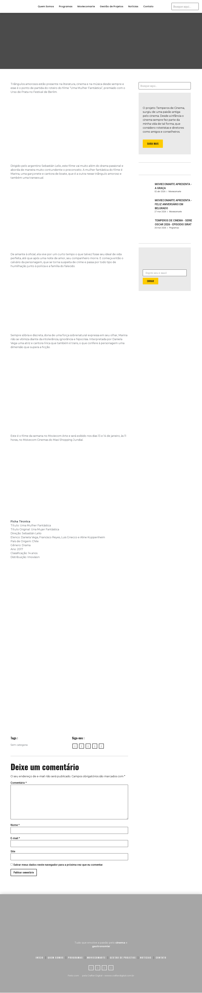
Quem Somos (46, 6)
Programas (65, 6)
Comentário (19, 783)
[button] (153, 144)
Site (13, 851)
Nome (15, 825)
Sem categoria (19, 744)
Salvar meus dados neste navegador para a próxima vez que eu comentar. (58, 865)
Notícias (133, 6)
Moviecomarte (86, 6)
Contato (148, 6)
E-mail (15, 838)
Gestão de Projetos (111, 6)
